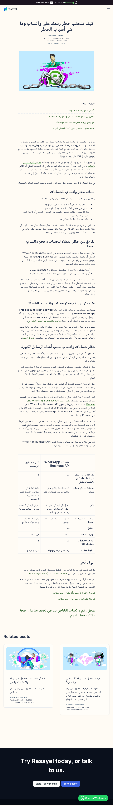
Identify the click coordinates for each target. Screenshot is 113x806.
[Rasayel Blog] (12, 9)
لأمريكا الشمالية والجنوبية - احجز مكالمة (76, 598)
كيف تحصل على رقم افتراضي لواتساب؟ (83, 680)
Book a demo (71, 783)
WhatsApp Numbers (56, 43)
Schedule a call (42, 2)
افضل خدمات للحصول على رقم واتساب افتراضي (27, 680)
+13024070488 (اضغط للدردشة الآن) (48, 573)
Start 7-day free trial (47, 783)
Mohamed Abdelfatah (56, 36)
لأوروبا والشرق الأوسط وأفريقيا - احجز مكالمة (74, 592)
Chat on (66, 2)
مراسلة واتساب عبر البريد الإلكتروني (44, 320)
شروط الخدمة (28, 337)
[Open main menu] (108, 9)
